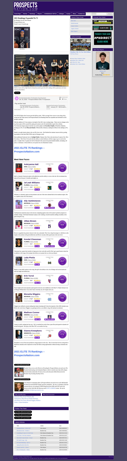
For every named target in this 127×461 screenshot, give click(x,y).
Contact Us (81, 13)
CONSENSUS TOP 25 (50, 13)
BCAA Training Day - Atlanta (23, 449)
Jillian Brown (30, 221)
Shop (74, 13)
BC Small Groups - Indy (22, 440)
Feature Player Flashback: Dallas (78, 58)
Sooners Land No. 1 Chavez (23, 447)
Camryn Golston (74, 26)
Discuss (76, 54)
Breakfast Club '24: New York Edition (80, 52)
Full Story (72, 54)
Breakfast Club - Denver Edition (78, 64)
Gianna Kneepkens (33, 331)
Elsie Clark (73, 20)
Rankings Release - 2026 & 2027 (24, 428)
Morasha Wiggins (32, 294)
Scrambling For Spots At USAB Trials (25, 433)
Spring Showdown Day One (23, 445)
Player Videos (50, 207)
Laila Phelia (29, 257)
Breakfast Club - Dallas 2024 (77, 60)
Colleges (61, 13)
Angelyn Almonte (74, 28)
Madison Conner (31, 312)
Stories (25, 13)
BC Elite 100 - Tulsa (75, 62)
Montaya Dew (103, 71)
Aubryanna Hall (31, 164)
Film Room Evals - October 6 (23, 430)
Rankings (32, 13)
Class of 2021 (32, 166)
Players (39, 13)
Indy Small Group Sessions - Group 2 (25, 437)
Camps (68, 13)
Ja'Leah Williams (32, 183)
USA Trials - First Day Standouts (24, 435)
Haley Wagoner (74, 31)
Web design (111, 456)
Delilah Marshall (74, 23)
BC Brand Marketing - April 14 (23, 442)
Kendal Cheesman (32, 239)
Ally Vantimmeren (32, 201)
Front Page (17, 13)
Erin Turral (29, 276)
